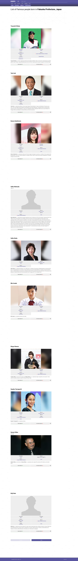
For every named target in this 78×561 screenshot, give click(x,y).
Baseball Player (41, 56)
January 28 (20, 53)
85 (21, 101)
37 (21, 521)
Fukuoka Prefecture (41, 53)
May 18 (20, 520)
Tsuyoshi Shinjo (15, 26)
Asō (41, 97)
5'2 (22, 314)
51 (44, 457)
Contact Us (65, 559)
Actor (41, 151)
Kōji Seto (13, 493)
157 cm (20, 314)
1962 (43, 211)
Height (30, 3)
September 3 (40, 262)
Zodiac (22, 3)
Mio (20, 307)
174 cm (20, 524)
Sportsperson (21, 58)
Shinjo (41, 50)
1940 (23, 100)
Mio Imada (14, 283)
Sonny (21, 457)
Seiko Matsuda (15, 186)
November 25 (20, 373)
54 (21, 54)
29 (21, 311)
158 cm (40, 417)
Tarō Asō (13, 73)
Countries (25, 3)
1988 (22, 520)
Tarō (21, 97)
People (12, 3)
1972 (23, 53)
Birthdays (18, 3)
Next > (41, 540)
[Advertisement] (39, 17)
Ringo (21, 370)
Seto (41, 517)
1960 (43, 262)
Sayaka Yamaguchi (16, 389)
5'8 (22, 104)
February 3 (20, 148)
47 (21, 374)
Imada (41, 307)
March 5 (20, 310)
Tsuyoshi (20, 50)
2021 (41, 457)
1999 (22, 148)
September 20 (20, 100)
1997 (22, 310)
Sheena (41, 370)
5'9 (22, 524)
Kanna (21, 145)
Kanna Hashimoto (16, 121)
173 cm (20, 104)
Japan (37, 53)
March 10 (40, 211)
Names (15, 3)
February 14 (40, 413)
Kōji (20, 517)
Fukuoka (46, 53)
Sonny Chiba (14, 432)
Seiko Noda (14, 238)
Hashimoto (41, 145)
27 (21, 149)
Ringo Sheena (15, 346)
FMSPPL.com (19, 559)
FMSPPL (13, 1)
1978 (23, 373)
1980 (43, 413)
